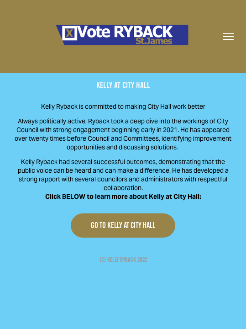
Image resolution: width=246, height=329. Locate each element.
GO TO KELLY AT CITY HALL (123, 225)
